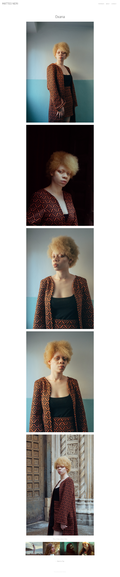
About (108, 4)
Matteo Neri (10, 3)
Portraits (101, 4)
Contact (113, 4)
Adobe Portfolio (62, 571)
